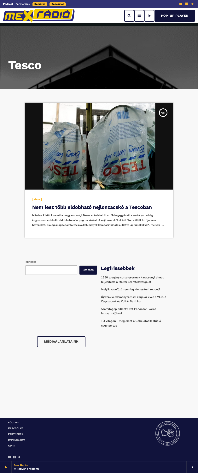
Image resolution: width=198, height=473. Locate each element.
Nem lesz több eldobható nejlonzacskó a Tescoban (92, 207)
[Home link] (39, 16)
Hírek (36, 199)
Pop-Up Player (174, 16)
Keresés (31, 262)
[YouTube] (181, 4)
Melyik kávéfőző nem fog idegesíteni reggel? (130, 290)
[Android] (192, 4)
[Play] (149, 16)
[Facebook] (186, 4)
